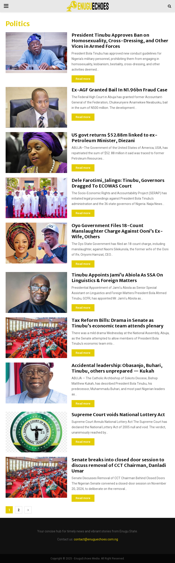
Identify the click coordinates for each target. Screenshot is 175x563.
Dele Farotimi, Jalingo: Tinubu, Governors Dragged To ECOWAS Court (118, 183)
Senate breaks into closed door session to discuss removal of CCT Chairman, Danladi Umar (119, 465)
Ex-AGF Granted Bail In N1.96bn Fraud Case (119, 90)
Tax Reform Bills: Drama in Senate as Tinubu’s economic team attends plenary (117, 323)
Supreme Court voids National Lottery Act (118, 414)
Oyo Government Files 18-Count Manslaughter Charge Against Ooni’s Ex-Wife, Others (117, 231)
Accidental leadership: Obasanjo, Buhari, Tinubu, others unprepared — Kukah (117, 368)
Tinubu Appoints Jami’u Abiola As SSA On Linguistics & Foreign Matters (117, 277)
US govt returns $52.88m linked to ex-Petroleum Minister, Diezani (115, 137)
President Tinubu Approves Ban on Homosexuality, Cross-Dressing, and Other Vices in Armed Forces (120, 40)
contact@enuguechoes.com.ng (96, 539)
